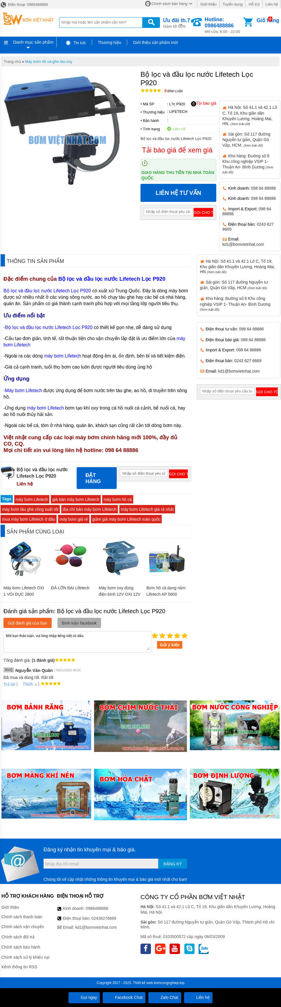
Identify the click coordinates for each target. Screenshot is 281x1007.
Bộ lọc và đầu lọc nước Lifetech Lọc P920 (112, 279)
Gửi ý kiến (170, 645)
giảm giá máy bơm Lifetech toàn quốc (126, 519)
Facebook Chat (124, 997)
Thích (26, 684)
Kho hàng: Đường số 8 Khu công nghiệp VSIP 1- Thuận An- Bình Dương (235, 303)
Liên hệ (272, 4)
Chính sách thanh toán (21, 917)
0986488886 (97, 908)
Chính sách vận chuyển (22, 926)
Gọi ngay (84, 997)
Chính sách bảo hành (20, 947)
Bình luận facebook (79, 623)
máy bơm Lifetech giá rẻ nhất (147, 509)
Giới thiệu (208, 4)
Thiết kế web (143, 983)
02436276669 (103, 918)
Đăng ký (172, 864)
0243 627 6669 (247, 360)
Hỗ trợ (254, 4)
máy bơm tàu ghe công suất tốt (30, 509)
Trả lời (9, 684)
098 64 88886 (263, 188)
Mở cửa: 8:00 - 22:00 (223, 25)
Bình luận (173, 91)
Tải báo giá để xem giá (177, 150)
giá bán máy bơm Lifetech (75, 499)
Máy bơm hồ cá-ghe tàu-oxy (48, 61)
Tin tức (75, 42)
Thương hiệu (109, 42)
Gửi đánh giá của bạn (27, 623)
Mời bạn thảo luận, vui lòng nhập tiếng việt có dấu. (77, 641)
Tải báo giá (203, 103)
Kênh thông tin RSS (19, 967)
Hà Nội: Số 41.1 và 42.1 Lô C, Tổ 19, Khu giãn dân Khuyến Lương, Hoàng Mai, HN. (249, 115)
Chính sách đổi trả (18, 937)
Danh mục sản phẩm (33, 42)
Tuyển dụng (233, 4)
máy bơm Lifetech (63, 355)
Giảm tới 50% (176, 23)
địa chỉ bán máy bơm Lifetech (89, 509)
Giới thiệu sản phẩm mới (155, 42)
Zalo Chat (164, 997)
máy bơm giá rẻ (74, 519)
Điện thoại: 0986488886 (24, 4)
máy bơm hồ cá (118, 499)
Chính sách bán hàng (169, 3)
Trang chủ (12, 61)
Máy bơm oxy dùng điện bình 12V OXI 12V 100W (119, 594)
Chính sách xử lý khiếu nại (25, 957)
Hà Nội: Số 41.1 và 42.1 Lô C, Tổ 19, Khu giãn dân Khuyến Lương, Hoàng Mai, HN (237, 266)
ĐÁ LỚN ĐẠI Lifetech (70, 588)
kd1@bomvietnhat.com (243, 244)
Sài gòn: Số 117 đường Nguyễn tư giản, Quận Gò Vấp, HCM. (246, 139)
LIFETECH (178, 111)
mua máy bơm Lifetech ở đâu (28, 519)
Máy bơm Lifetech (24, 390)
